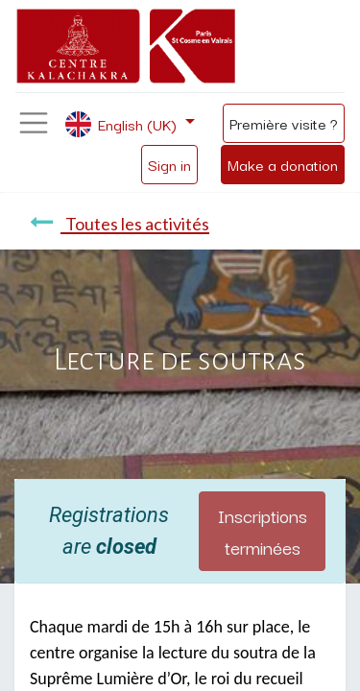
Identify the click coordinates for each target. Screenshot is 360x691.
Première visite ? (283, 122)
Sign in (169, 164)
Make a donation (283, 164)
